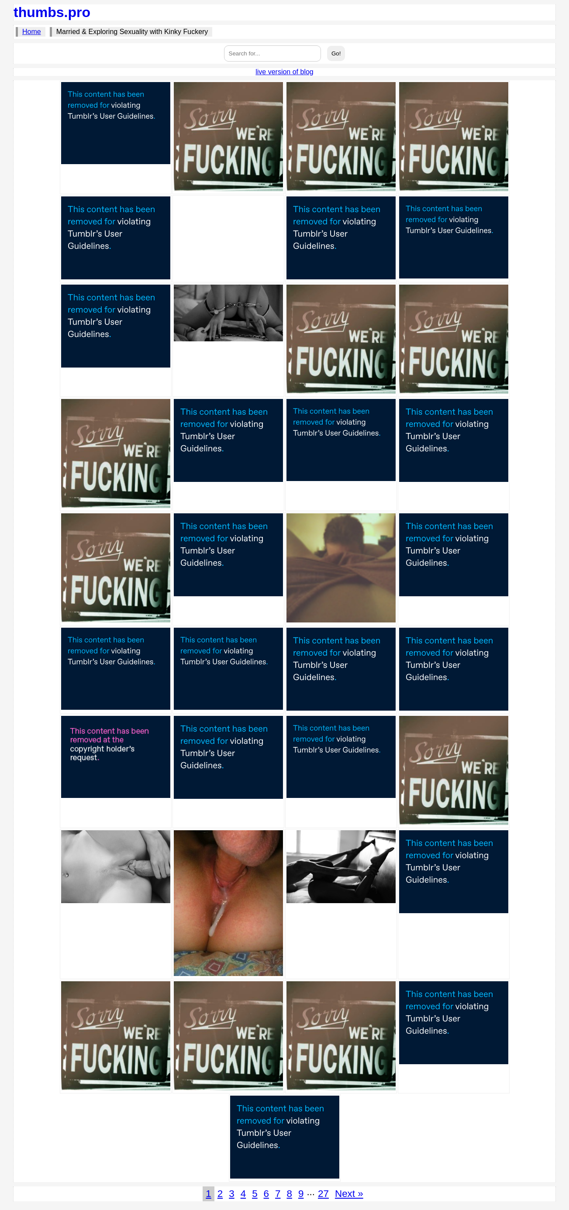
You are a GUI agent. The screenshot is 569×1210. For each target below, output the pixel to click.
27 (323, 1193)
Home (31, 31)
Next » (349, 1193)
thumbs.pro (52, 12)
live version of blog (284, 72)
